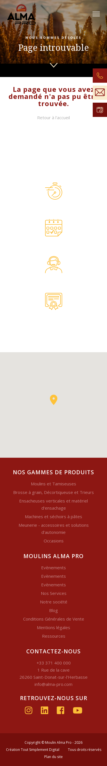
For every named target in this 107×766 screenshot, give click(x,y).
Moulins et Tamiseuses (53, 484)
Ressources (53, 636)
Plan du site (53, 756)
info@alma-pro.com (53, 684)
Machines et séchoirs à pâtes (53, 516)
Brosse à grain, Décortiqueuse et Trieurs (53, 492)
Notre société (53, 602)
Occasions (54, 541)
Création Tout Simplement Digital (32, 749)
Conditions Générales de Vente (53, 619)
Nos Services (53, 593)
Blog (53, 610)
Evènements (53, 567)
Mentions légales (53, 627)
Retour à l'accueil (53, 117)
